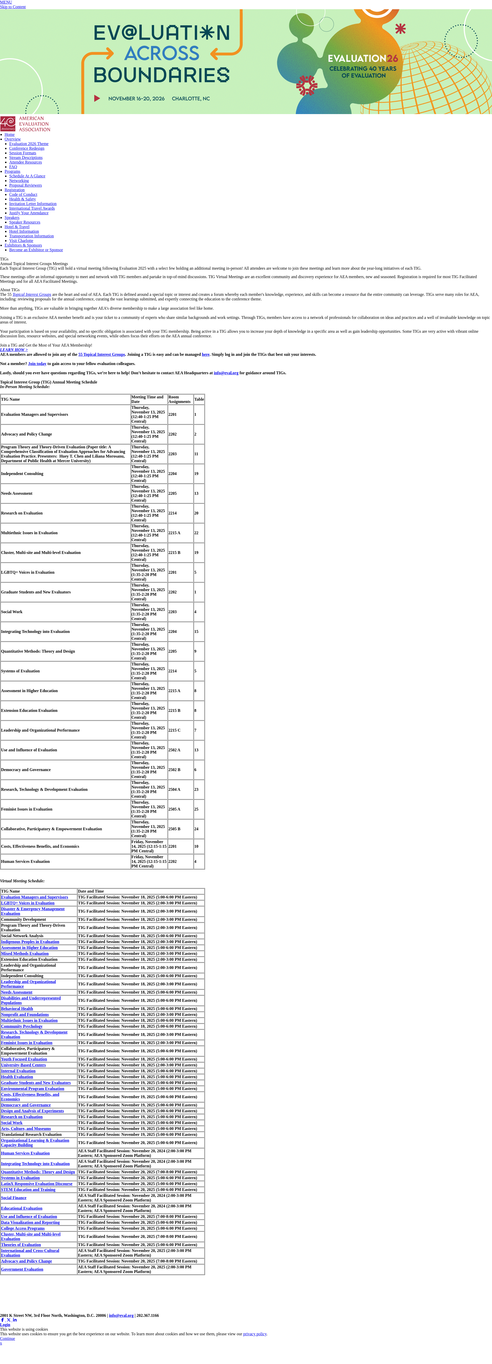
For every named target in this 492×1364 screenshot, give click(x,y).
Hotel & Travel (17, 227)
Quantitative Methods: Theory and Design (38, 1172)
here (206, 354)
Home (10, 134)
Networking (19, 180)
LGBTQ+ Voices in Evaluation (28, 903)
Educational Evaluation (21, 1208)
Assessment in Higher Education (29, 947)
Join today (37, 363)
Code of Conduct (23, 194)
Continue (7, 1338)
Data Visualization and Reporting (30, 1222)
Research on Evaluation (22, 1117)
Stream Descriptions (26, 157)
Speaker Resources (24, 222)
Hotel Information (24, 231)
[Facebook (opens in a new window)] (3, 1320)
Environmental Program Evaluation (32, 1088)
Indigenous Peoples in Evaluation (30, 941)
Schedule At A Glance (27, 176)
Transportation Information (31, 236)
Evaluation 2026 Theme (28, 144)
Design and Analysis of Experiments (32, 1111)
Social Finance (13, 1198)
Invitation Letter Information (33, 203)
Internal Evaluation (18, 1071)
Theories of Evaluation (21, 1244)
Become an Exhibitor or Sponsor (36, 250)
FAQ (13, 167)
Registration (15, 190)
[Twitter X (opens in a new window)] (9, 1320)
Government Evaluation (22, 1269)
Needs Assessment (16, 992)
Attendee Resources (25, 162)
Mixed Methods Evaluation (25, 953)
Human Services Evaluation (25, 1153)
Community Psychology (22, 1026)
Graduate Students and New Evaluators (36, 1082)
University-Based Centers (23, 1065)
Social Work (12, 1122)
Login (5, 1324)
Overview (13, 139)
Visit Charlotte (21, 240)
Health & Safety (22, 199)
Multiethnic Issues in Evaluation (29, 1020)
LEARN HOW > (14, 350)
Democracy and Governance (26, 1105)
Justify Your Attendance (28, 213)
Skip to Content (13, 7)
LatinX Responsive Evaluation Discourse (37, 1183)
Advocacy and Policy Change (26, 1261)
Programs (12, 171)
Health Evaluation (17, 1077)
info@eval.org (226, 373)
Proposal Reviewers (25, 185)
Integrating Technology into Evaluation (35, 1163)
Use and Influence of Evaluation (29, 1216)
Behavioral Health (17, 1008)
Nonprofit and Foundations (25, 1014)
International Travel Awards (32, 208)
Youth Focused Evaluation (24, 1059)
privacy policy (254, 1334)
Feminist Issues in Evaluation (26, 1042)
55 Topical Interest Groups (101, 354)
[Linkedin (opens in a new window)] (14, 1320)
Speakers (12, 217)
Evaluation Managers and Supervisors (34, 897)
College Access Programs (23, 1228)
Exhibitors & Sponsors (23, 245)
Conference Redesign (26, 148)
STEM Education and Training (28, 1189)
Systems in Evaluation (20, 1178)
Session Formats (22, 153)
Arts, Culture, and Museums (26, 1128)
